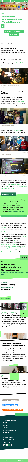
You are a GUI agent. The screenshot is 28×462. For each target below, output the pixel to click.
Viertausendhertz (6, 250)
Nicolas (20, 248)
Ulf (18, 246)
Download (19, 184)
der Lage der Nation (9, 248)
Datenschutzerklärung (9, 430)
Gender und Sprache (9, 439)
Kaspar (6, 238)
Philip (23, 246)
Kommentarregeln (8, 437)
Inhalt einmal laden (7, 216)
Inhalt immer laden (20, 216)
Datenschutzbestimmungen (16, 211)
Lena (15, 240)
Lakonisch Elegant (11, 246)
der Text (6, 186)
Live (7, 460)
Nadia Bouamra (16, 130)
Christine (10, 244)
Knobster (3, 227)
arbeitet (20, 105)
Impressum (6, 432)
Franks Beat (12, 184)
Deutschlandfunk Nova (9, 420)
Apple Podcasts (18, 31)
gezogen (3, 231)
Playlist (21, 460)
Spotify (8, 31)
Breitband (4, 244)
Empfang (5, 425)
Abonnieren (14, 34)
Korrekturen (6, 435)
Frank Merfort (21, 101)
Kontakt (5, 422)
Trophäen (5, 427)
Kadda (15, 244)
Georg (24, 236)
